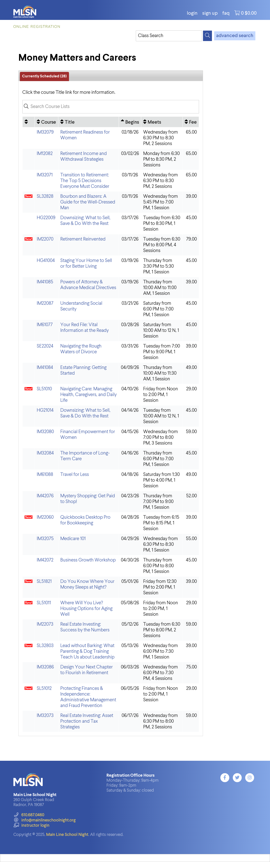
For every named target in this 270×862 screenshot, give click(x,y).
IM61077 (45, 324)
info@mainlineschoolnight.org (44, 820)
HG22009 (46, 217)
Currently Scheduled (44, 76)
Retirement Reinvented (82, 239)
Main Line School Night (67, 835)
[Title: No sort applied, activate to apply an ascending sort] (88, 122)
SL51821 (44, 581)
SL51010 (44, 389)
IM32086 (45, 667)
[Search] (207, 36)
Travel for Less (74, 474)
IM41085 (45, 282)
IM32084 (45, 453)
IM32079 (45, 132)
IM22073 (45, 624)
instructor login (31, 825)
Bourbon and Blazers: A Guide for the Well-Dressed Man (87, 202)
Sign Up (210, 13)
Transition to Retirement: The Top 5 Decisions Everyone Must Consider (84, 181)
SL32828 (45, 196)
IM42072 (45, 560)
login (192, 13)
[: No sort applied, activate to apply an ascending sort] (28, 122)
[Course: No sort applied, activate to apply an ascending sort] (46, 122)
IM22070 (45, 239)
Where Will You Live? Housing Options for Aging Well (86, 609)
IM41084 (45, 367)
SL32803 (45, 645)
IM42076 (45, 496)
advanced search (234, 35)
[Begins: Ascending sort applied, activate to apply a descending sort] (130, 122)
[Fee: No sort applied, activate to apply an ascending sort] (191, 122)
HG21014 (45, 410)
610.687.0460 (28, 815)
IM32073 (45, 715)
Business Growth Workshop (88, 560)
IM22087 (45, 303)
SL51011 (44, 603)
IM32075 (45, 538)
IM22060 (45, 517)
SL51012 (44, 688)
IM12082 (45, 153)
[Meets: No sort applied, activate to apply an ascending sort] (161, 122)
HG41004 (46, 260)
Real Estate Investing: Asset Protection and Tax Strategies (86, 721)
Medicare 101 (73, 538)
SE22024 (45, 346)
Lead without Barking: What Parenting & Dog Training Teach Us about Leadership (87, 651)
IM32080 (45, 431)
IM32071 (45, 175)
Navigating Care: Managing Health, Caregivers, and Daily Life (88, 395)
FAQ (226, 13)
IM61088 (45, 474)
